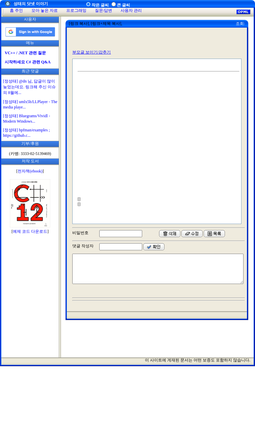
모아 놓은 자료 (44, 10)
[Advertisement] (30, 341)
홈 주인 (16, 10)
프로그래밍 (76, 10)
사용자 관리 (131, 10)
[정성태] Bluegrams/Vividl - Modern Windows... (26, 119)
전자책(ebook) (30, 171)
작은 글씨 (100, 5)
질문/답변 (103, 10)
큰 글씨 (123, 5)
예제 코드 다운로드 (30, 231)
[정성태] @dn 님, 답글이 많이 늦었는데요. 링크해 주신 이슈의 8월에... (29, 87)
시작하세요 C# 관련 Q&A (28, 62)
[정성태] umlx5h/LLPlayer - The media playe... (30, 104)
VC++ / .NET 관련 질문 (25, 53)
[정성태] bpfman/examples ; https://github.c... (26, 133)
